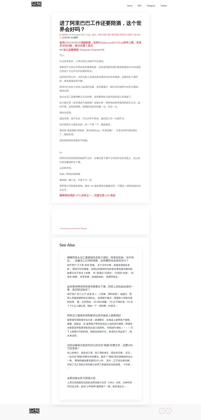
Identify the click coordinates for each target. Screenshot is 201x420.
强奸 (109, 34)
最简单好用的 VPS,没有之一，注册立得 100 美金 (87, 195)
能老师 (65, 34)
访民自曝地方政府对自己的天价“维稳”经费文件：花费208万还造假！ (100, 347)
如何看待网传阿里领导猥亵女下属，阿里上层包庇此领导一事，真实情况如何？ (100, 288)
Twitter (163, 5)
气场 (134, 34)
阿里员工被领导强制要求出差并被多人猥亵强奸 (94, 315)
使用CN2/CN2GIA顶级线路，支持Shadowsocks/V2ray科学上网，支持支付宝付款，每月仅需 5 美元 (100, 44)
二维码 (99, 34)
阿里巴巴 (123, 34)
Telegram (151, 5)
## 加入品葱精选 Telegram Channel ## (81, 49)
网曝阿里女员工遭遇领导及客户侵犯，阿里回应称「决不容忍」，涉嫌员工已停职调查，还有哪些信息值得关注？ (100, 259)
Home (129, 5)
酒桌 (94, 34)
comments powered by (73, 228)
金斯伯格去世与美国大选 (81, 378)
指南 (130, 34)
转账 (105, 34)
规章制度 (115, 34)
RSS (140, 5)
